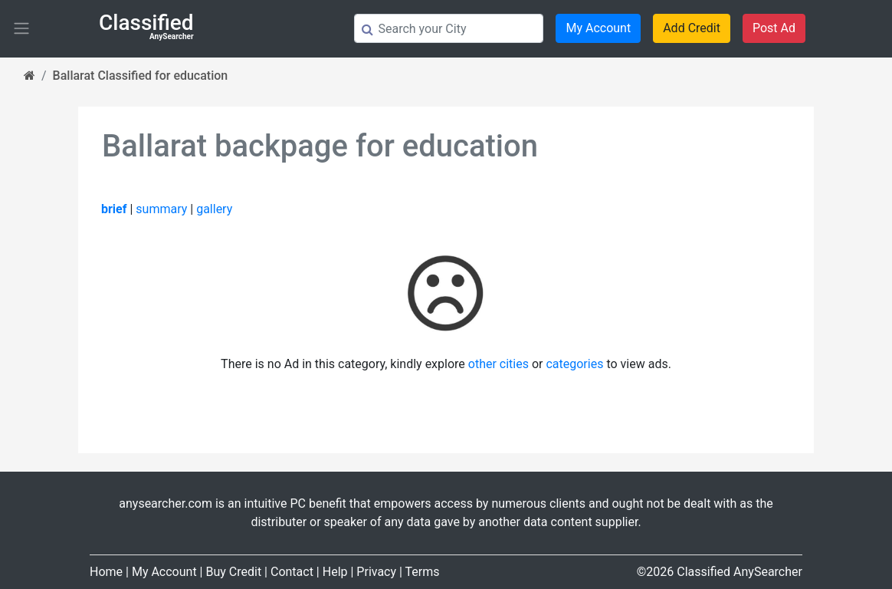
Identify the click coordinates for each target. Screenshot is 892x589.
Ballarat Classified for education (140, 75)
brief (113, 209)
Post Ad (774, 28)
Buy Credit (233, 571)
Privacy (376, 571)
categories (574, 364)
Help (335, 571)
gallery (214, 209)
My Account (598, 28)
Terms (422, 571)
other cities (498, 364)
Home (106, 571)
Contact (292, 571)
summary (161, 209)
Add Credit (691, 28)
